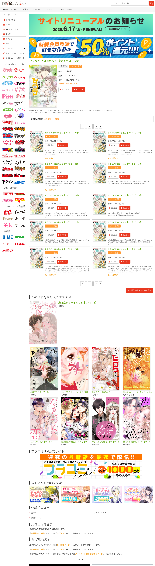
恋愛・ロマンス (37, 476)
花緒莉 (69, 23)
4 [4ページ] (96, 80)
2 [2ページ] (89, 80)
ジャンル (69, 554)
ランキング (47, 554)
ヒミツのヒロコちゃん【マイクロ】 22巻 (124, 86)
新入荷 (35, 554)
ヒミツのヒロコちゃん (101, 350)
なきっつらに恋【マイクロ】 (42, 400)
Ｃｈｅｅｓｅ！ (72, 28)
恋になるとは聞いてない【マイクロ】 (137, 400)
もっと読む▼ (50, 112)
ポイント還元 (76, 18)
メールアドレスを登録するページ (89, 512)
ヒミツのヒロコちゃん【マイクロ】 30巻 (124, 207)
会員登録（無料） (38, 491)
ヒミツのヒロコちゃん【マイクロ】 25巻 (62, 149)
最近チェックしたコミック (97, 554)
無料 (79, 554)
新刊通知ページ (63, 503)
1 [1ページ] (86, 80)
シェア (81, 517)
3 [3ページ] (93, 80)
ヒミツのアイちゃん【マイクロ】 (75, 350)
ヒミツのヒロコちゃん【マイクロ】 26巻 (124, 149)
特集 (58, 554)
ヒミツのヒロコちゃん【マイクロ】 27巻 (62, 178)
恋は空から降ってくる (39, 350)
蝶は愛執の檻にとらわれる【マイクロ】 (75, 400)
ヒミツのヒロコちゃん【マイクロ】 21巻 (62, 86)
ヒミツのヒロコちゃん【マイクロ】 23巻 (62, 118)
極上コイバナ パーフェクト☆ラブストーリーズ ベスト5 (137, 350)
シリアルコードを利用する (15, 10)
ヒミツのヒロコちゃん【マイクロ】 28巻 (124, 178)
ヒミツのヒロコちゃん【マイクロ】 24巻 (124, 118)
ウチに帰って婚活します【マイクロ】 (106, 400)
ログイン (60, 491)
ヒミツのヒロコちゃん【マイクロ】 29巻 (62, 207)
